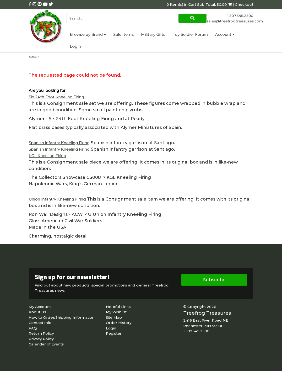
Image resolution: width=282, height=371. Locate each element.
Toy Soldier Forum (190, 34)
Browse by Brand (88, 34)
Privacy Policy (41, 339)
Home (33, 56)
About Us (37, 312)
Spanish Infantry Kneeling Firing (59, 143)
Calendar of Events (46, 344)
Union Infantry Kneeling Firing (57, 199)
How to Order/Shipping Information (61, 317)
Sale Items (123, 34)
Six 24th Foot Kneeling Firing (56, 97)
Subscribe (214, 279)
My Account (40, 306)
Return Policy (41, 333)
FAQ (33, 328)
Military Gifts (153, 34)
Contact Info (40, 322)
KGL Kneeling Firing (47, 156)
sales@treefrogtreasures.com (234, 21)
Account (225, 34)
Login (75, 46)
